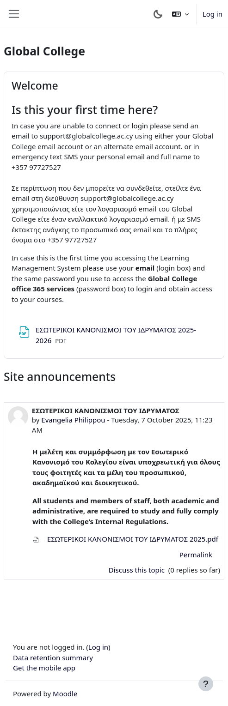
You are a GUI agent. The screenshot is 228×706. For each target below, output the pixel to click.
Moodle (65, 693)
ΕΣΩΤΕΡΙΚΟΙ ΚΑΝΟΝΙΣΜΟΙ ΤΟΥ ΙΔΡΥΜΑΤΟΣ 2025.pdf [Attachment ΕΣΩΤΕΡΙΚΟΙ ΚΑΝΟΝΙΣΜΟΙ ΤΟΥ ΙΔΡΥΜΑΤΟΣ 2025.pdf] (125, 538)
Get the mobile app (44, 667)
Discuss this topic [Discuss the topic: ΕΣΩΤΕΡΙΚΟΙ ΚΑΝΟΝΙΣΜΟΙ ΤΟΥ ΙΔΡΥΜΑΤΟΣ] (137, 569)
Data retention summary (53, 657)
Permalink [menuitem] (195, 554)
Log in (212, 13)
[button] (180, 14)
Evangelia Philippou (73, 419)
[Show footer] (205, 683)
